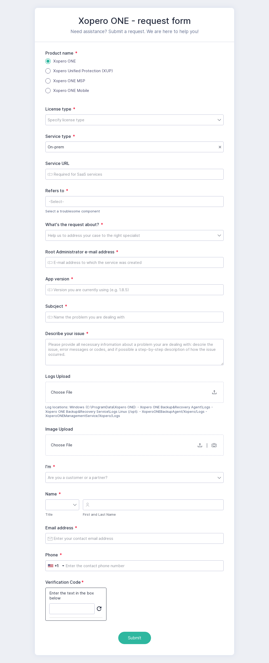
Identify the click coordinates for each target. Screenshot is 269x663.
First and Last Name (99, 514)
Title (49, 514)
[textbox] (134, 201)
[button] (214, 392)
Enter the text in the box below (71, 596)
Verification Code (65, 582)
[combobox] (134, 119)
